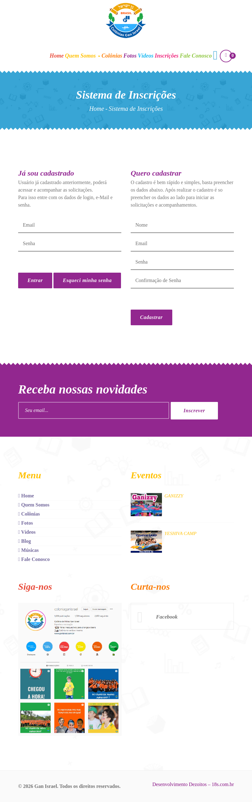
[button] (215, 56)
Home (57, 56)
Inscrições (167, 56)
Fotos (130, 56)
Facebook (167, 617)
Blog (24, 541)
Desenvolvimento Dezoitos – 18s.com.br (193, 784)
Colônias (112, 56)
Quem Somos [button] (82, 56)
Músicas (28, 550)
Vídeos (146, 56)
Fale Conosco (196, 56)
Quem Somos (33, 504)
